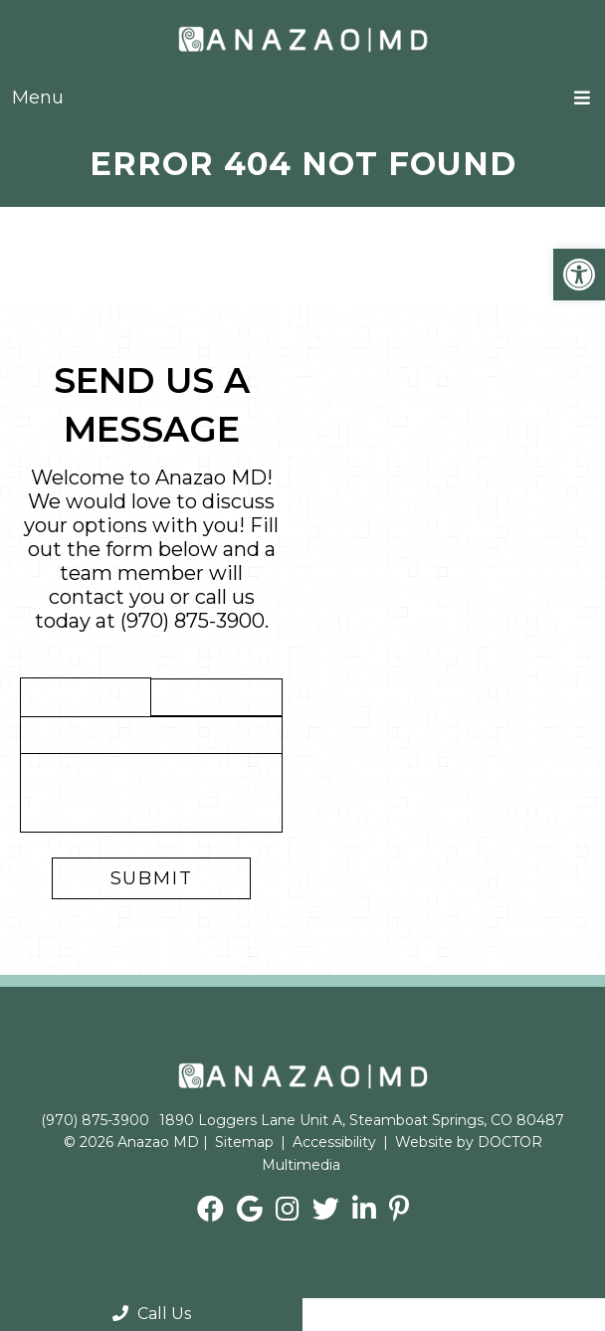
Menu (38, 97)
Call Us (151, 1313)
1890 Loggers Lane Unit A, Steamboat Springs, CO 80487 (361, 1120)
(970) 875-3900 (192, 621)
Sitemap (244, 1142)
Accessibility (334, 1142)
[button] (579, 274)
